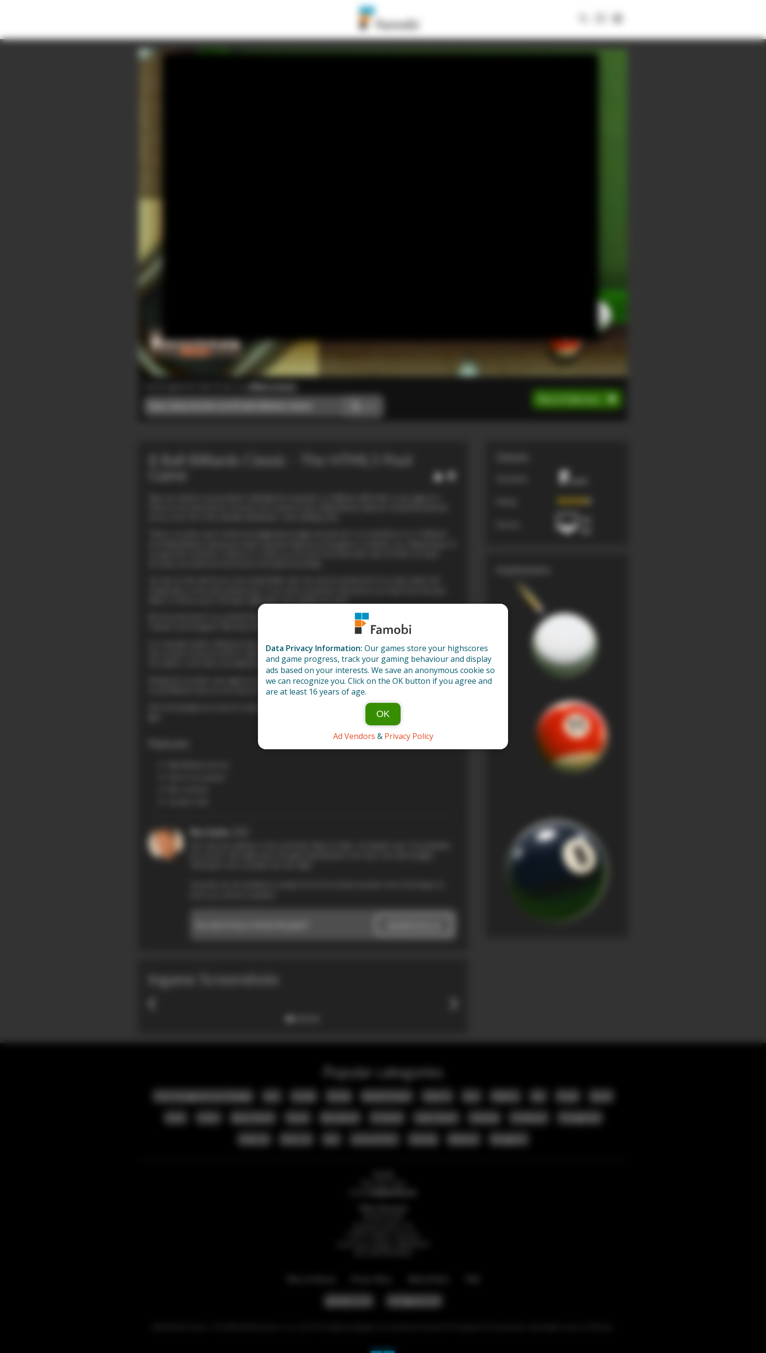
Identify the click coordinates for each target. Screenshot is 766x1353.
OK (383, 714)
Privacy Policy (408, 736)
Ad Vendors (354, 736)
